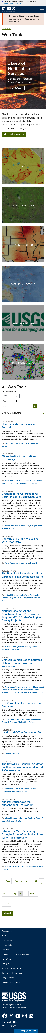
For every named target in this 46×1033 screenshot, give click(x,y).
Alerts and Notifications (14, 134)
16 (25, 894)
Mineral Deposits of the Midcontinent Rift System (17, 803)
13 (9, 894)
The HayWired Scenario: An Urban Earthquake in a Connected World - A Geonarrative (23, 767)
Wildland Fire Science (26, 722)
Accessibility (7, 931)
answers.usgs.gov (9, 1026)
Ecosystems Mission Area (15, 687)
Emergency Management (12, 982)
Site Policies (7, 940)
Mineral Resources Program (16, 818)
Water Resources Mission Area (17, 443)
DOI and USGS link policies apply (15, 954)
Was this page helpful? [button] (26, 1031)
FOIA (4, 936)
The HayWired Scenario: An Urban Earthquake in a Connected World (22, 575)
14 (14, 894)
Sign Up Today (16, 88)
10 (35, 881)
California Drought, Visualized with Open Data (20, 540)
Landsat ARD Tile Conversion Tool (22, 732)
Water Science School (29, 483)
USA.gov (5, 964)
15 (19, 894)
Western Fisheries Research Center (29, 693)
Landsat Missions (12, 754)
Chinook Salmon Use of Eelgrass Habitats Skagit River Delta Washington (22, 663)
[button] (23, 413)
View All (7, 913)
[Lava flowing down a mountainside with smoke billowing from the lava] (23, 74)
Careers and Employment (12, 973)
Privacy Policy (7, 945)
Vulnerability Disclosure (11, 968)
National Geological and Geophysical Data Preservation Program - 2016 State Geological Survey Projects (22, 615)
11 (40, 884)
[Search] (35, 9)
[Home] (8, 11)
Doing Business (8, 978)
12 (3, 894)
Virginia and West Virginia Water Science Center (24, 866)
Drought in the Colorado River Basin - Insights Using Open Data (21, 495)
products (6, 28)
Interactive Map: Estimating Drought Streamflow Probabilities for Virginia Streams (22, 834)
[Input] (28, 9)
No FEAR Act (7, 959)
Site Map (5, 950)
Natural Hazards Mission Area (17, 595)
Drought (33, 526)
